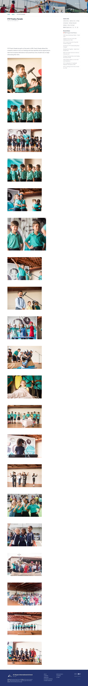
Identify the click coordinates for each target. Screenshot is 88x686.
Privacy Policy (77, 676)
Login (79, 678)
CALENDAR (58, 675)
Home (8, 14)
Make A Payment (72, 23)
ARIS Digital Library (68, 27)
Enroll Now (66, 20)
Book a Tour (72, 20)
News (13, 14)
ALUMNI (58, 677)
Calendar (66, 23)
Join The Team (71, 25)
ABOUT (45, 674)
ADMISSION (46, 677)
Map (77, 20)
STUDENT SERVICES (48, 680)
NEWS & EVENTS (59, 674)
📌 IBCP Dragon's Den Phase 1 (70, 32)
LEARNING (46, 675)
